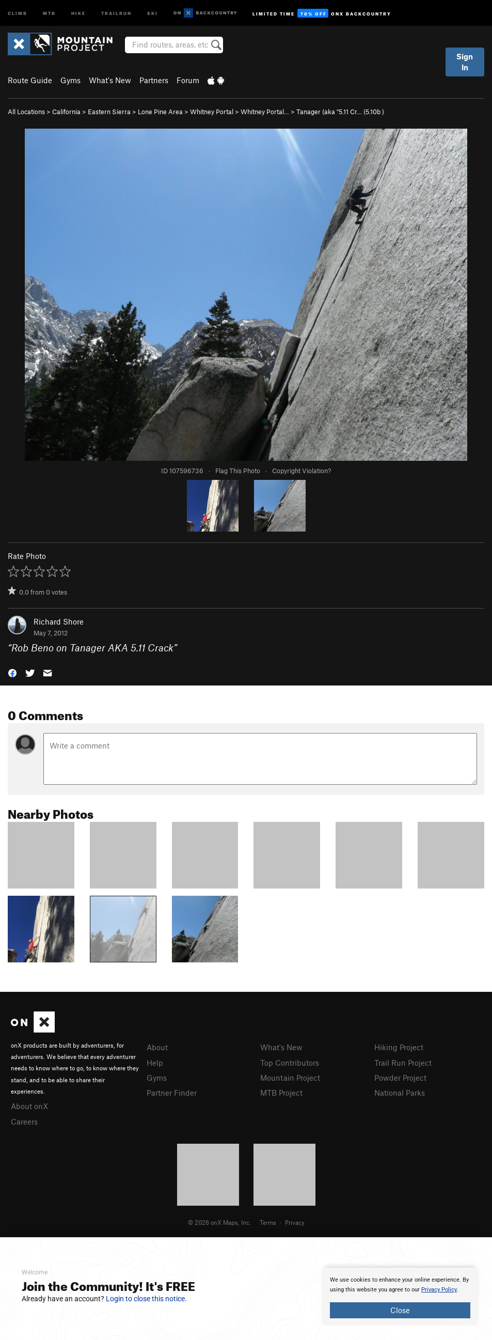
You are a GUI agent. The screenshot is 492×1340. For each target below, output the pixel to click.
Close (400, 1310)
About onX (29, 1106)
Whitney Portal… (265, 111)
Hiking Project (398, 1047)
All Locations (26, 111)
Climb (17, 12)
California (66, 111)
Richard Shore (59, 621)
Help (155, 1062)
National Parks (399, 1092)
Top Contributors (289, 1062)
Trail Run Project (403, 1062)
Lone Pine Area (160, 111)
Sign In (464, 62)
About (157, 1047)
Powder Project (400, 1077)
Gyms (70, 80)
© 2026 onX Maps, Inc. (219, 1222)
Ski (152, 12)
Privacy (295, 1222)
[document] (400, 1296)
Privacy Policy (439, 1289)
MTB (49, 12)
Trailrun (116, 12)
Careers (24, 1121)
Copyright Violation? (301, 470)
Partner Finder (172, 1092)
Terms (268, 1222)
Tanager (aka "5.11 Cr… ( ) (340, 111)
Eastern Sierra (109, 111)
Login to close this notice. (146, 1299)
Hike (78, 12)
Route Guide (30, 80)
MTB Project (281, 1092)
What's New (110, 80)
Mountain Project (290, 1077)
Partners (153, 80)
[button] (12, 672)
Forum (188, 80)
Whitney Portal (211, 111)
